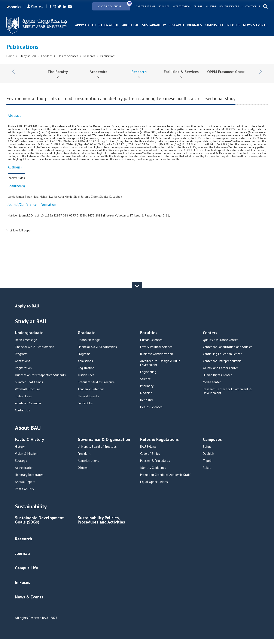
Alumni (198, 6)
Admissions (22, 361)
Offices (83, 468)
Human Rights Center (217, 375)
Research (176, 25)
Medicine (146, 393)
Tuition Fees (23, 396)
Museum (211, 6)
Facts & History (29, 439)
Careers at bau (145, 6)
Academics (98, 71)
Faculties (46, 55)
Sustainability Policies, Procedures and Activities (101, 520)
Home (10, 55)
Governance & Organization (104, 439)
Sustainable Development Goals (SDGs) (39, 520)
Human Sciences (151, 340)
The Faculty (58, 71)
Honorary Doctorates (29, 475)
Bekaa (207, 468)
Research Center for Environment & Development (227, 391)
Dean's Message (26, 340)
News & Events (255, 25)
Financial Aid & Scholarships (34, 347)
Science (145, 379)
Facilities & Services (181, 71)
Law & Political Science (156, 347)
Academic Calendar (113, 5)
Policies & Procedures (155, 461)
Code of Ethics (150, 454)
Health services (229, 6)
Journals (194, 25)
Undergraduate (29, 332)
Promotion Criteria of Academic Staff (165, 475)
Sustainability (154, 25)
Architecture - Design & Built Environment (160, 363)
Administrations (88, 461)
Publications (108, 55)
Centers (210, 332)
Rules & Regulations (159, 439)
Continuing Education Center (222, 354)
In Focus (233, 25)
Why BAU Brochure (27, 389)
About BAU (130, 25)
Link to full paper (21, 230)
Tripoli (207, 461)
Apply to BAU (85, 25)
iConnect (35, 6)
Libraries (163, 6)
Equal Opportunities (154, 482)
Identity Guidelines (153, 468)
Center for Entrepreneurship (222, 361)
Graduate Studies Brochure (96, 382)
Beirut (207, 447)
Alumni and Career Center (220, 368)
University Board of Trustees (97, 447)
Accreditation (182, 6)
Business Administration (156, 354)
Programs (21, 354)
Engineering (148, 372)
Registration (23, 368)
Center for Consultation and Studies (227, 347)
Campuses (212, 439)
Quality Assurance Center (220, 340)
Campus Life (214, 25)
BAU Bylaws (148, 447)
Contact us (252, 6)
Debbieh (208, 454)
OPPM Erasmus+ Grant (226, 71)
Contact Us (22, 410)
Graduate (86, 332)
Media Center (212, 382)
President (84, 454)
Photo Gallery (24, 489)
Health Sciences (68, 55)
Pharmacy (146, 386)
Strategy (21, 461)
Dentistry (146, 400)
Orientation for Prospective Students (40, 375)
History (20, 447)
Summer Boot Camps (29, 382)
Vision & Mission (26, 454)
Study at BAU (108, 25)
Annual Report (25, 482)
